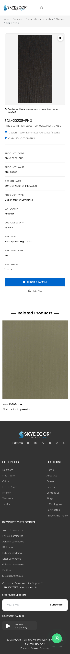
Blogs (50, 498)
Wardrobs (7, 498)
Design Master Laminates (39, 19)
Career (50, 481)
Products (17, 19)
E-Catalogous (54, 504)
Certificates (53, 509)
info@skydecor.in (28, 587)
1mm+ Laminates (12, 530)
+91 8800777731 (10, 587)
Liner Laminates (11, 558)
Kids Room (8, 475)
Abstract (60, 19)
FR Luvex (7, 547)
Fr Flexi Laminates (12, 535)
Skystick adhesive (12, 575)
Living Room (9, 487)
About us (52, 475)
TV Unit (6, 504)
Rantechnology (35, 644)
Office (5, 481)
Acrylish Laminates (13, 541)
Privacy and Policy (57, 515)
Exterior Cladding (12, 553)
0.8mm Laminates (13, 564)
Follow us (17, 442)
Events (51, 487)
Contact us (53, 492)
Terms (34, 648)
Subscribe (56, 604)
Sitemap (44, 648)
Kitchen (6, 492)
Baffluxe (7, 570)
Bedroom (7, 469)
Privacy (25, 648)
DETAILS (35, 290)
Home (6, 19)
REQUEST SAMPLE (35, 282)
